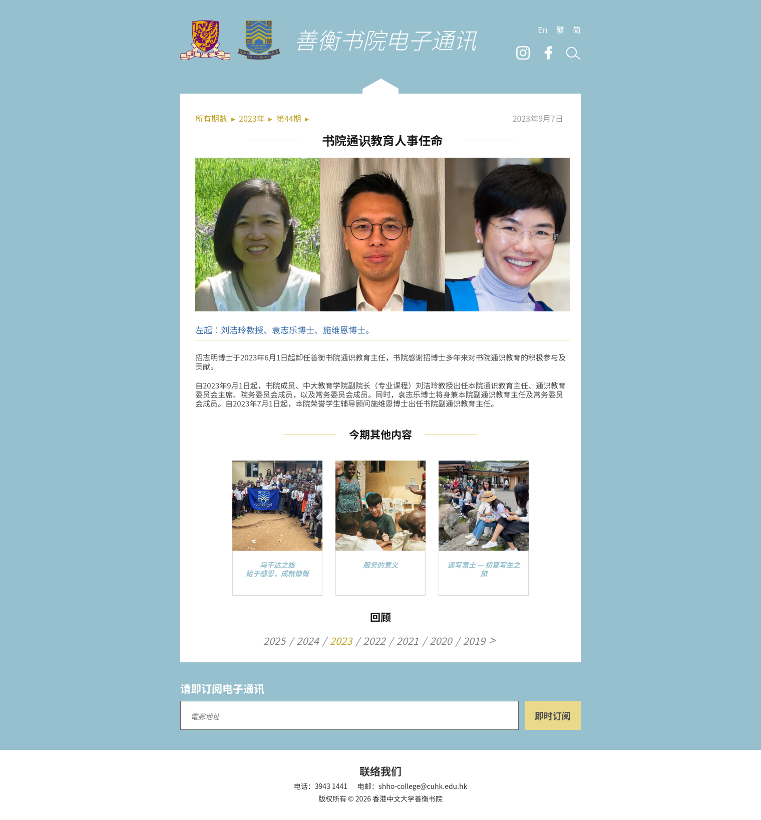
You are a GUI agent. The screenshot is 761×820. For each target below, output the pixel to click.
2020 (441, 641)
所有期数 (211, 118)
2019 (474, 641)
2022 (374, 641)
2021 (408, 641)
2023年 (252, 118)
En (542, 30)
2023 (341, 641)
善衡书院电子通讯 (385, 39)
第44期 (288, 118)
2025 (274, 641)
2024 (307, 641)
